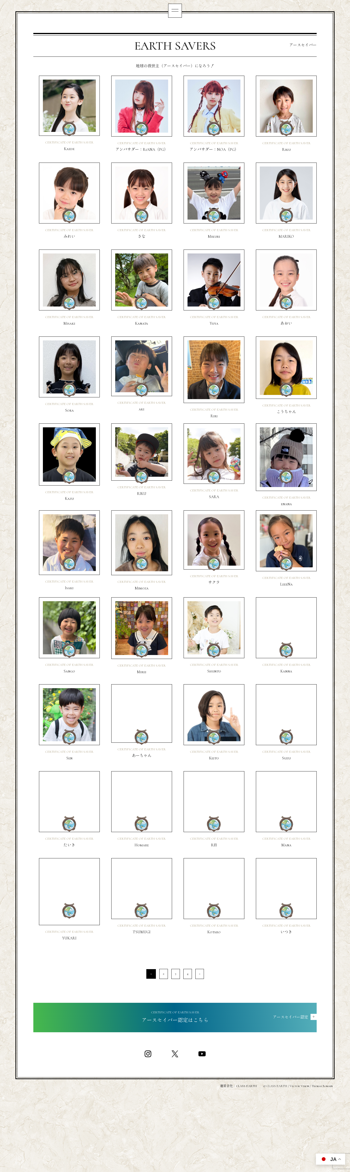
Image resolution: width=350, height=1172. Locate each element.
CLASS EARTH (246, 1157)
